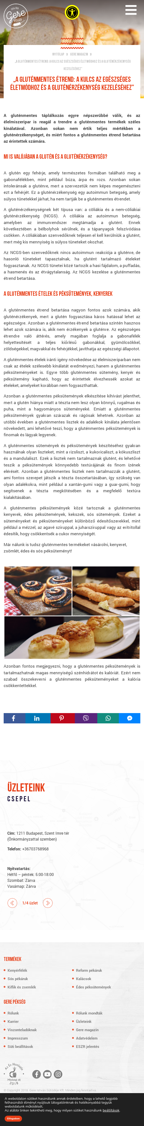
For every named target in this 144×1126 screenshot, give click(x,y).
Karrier (13, 1021)
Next (48, 903)
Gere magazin (87, 1029)
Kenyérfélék (17, 970)
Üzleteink (83, 1021)
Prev (12, 903)
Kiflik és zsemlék (22, 987)
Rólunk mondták (89, 1013)
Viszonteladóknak (22, 1029)
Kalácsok (83, 978)
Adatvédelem (87, 1038)
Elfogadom (13, 1118)
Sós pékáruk (18, 978)
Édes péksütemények (93, 987)
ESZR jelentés (87, 1046)
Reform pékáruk (89, 970)
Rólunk (13, 1013)
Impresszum (18, 1038)
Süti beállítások (20, 1046)
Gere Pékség (16, 16)
